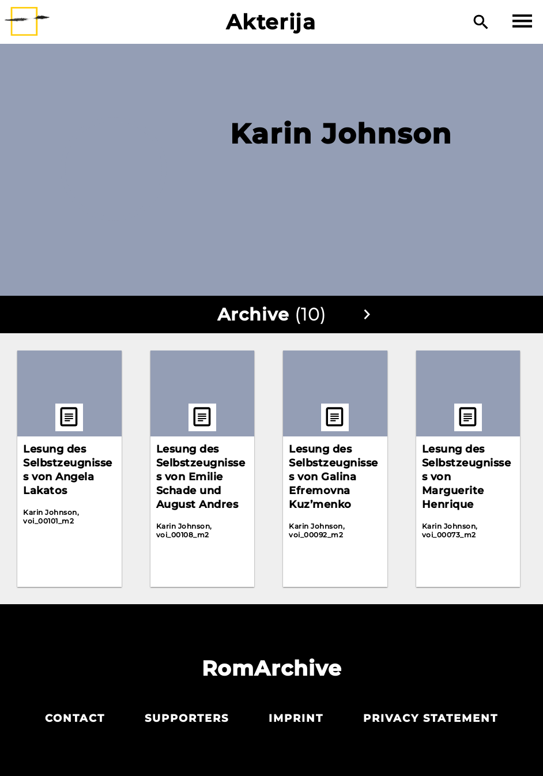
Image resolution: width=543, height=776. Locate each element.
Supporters (187, 718)
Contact (75, 718)
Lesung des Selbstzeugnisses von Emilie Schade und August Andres (201, 477)
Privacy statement (430, 718)
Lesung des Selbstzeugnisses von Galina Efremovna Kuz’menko (333, 477)
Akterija (271, 22)
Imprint (296, 718)
